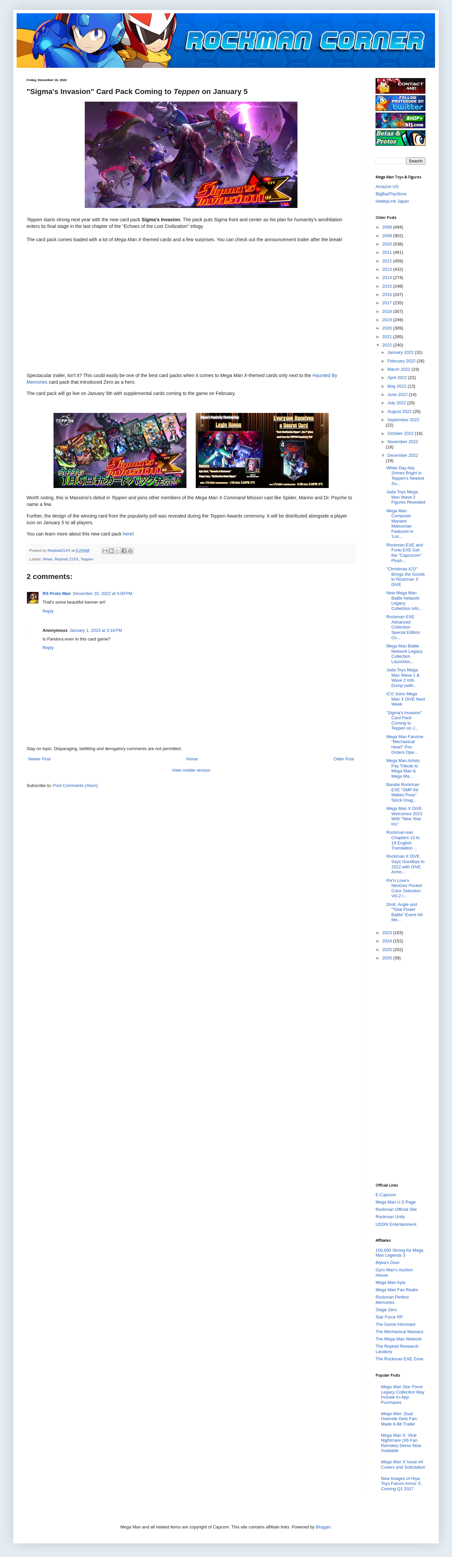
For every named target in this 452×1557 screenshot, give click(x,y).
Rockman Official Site (396, 1209)
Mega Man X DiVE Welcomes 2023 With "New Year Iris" (404, 816)
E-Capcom (386, 1194)
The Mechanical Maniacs (399, 1331)
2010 (387, 244)
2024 (387, 940)
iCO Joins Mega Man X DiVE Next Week (405, 699)
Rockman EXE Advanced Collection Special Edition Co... (403, 627)
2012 (387, 260)
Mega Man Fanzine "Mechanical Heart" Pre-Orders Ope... (404, 744)
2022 (387, 344)
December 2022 (403, 455)
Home (192, 758)
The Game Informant (395, 1324)
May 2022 (398, 386)
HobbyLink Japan (392, 201)
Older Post (344, 758)
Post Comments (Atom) (75, 785)
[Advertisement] (400, 1071)
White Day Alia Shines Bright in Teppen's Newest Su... (405, 475)
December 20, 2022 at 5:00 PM (102, 593)
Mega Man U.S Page (396, 1202)
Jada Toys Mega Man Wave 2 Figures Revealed (405, 497)
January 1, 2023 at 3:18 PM (95, 630)
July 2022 (397, 402)
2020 (387, 328)
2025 (387, 949)
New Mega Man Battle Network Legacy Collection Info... (404, 600)
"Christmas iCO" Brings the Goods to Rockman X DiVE (405, 576)
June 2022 (398, 394)
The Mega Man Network (399, 1338)
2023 (387, 932)
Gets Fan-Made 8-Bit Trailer (399, 1418)
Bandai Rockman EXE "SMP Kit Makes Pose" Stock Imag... (402, 792)
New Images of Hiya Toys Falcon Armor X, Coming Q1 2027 (401, 1483)
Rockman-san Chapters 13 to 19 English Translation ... (402, 840)
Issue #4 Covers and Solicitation (403, 1464)
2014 (387, 277)
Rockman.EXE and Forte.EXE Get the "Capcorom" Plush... (404, 552)
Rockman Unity (390, 1216)
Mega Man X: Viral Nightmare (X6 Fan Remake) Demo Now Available (401, 1443)
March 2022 (399, 369)
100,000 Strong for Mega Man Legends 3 (399, 1253)
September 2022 (403, 419)
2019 (387, 319)
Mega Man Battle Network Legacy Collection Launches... (404, 653)
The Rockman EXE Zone (399, 1358)
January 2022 (401, 352)
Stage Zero (386, 1309)
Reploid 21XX (66, 559)
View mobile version (191, 770)
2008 (387, 227)
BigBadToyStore (391, 193)
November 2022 (403, 441)
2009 (387, 235)
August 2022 (400, 411)
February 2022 (402, 360)
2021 (387, 336)
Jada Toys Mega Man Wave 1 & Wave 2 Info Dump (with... (402, 677)
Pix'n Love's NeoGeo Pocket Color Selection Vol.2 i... (404, 888)
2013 (387, 269)
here (128, 533)
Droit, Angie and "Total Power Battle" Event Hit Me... (404, 912)
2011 (387, 252)
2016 (387, 294)
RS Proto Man (57, 593)
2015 (387, 286)
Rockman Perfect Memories (392, 1300)
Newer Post (39, 758)
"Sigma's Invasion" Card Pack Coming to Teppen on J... (404, 720)
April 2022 (398, 377)
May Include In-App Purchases (402, 1394)
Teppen (86, 559)
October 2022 (401, 433)
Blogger (323, 1526)
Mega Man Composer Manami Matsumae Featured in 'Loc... (399, 523)
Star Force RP (389, 1316)
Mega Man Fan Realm (397, 1289)
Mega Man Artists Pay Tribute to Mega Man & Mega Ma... (402, 768)
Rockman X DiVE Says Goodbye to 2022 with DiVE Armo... (405, 864)
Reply (48, 611)
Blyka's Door (388, 1262)
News (48, 559)
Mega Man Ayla (390, 1282)
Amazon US (387, 186)
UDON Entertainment (396, 1224)
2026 (387, 957)
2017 (387, 302)
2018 (387, 311)
